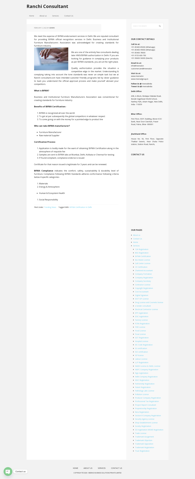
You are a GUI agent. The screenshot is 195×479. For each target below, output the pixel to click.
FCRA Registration (142, 323)
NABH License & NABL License (147, 366)
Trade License (140, 433)
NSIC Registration (142, 380)
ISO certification (141, 352)
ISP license (139, 355)
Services (136, 245)
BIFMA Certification (143, 256)
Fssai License (140, 334)
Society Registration (143, 426)
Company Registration (144, 277)
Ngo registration (141, 373)
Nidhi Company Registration (146, 376)
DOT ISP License (142, 299)
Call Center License (142, 263)
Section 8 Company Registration (148, 415)
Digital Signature (141, 295)
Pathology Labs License (144, 391)
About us (136, 235)
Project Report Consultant (145, 405)
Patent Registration (143, 387)
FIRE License (140, 327)
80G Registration (141, 253)
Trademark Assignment (144, 437)
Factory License (141, 320)
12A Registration (141, 249)
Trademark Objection (143, 440)
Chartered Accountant (144, 270)
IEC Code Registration (144, 345)
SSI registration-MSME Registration (149, 430)
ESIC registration (141, 316)
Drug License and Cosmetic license (149, 302)
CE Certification (141, 267)
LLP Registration (141, 362)
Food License (140, 330)
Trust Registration (142, 451)
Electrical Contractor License (146, 309)
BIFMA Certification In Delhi (81, 207)
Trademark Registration (144, 447)
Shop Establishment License (146, 422)
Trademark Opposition (144, 444)
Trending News (50, 207)
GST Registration (142, 337)
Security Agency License (144, 419)
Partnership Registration (144, 384)
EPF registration (141, 313)
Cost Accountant (141, 291)
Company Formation (143, 274)
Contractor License (142, 284)
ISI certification (141, 348)
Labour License (141, 359)
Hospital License (141, 341)
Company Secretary (143, 281)
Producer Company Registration (148, 398)
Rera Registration (142, 412)
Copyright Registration (144, 288)
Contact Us (137, 239)
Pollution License (142, 394)
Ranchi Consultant (47, 6)
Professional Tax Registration (147, 401)
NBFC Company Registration (146, 369)
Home (135, 242)
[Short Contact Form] (147, 189)
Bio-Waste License (142, 260)
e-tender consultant (143, 306)
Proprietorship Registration (146, 408)
